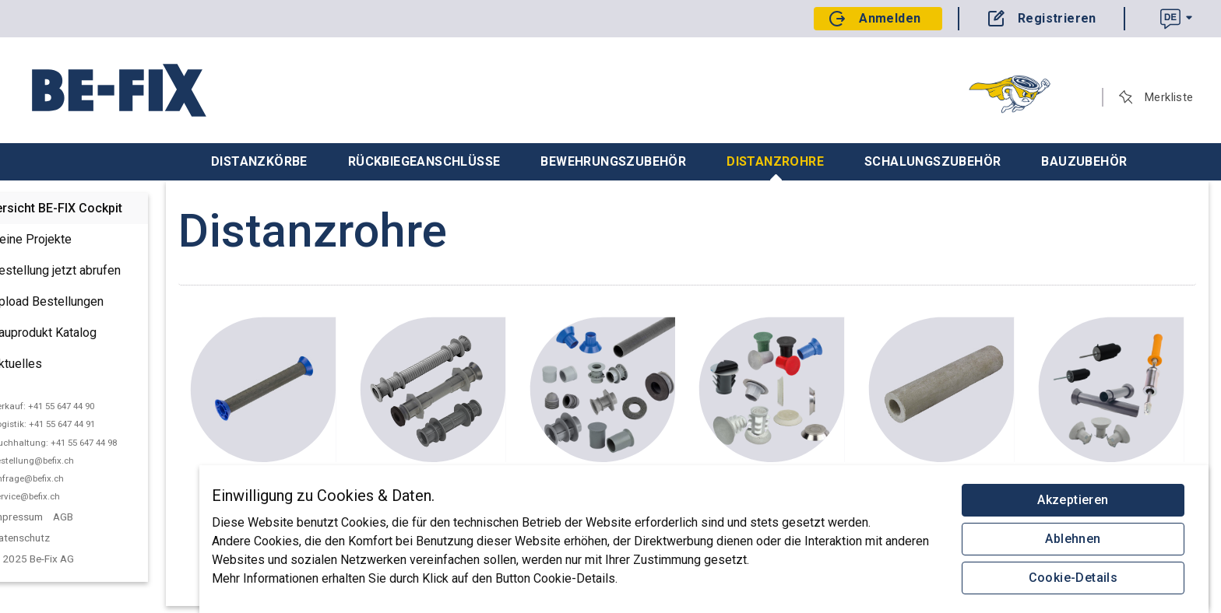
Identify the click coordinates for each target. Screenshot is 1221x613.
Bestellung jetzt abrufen (83, 271)
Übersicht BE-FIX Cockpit (90, 208)
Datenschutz (59, 537)
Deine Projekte (58, 240)
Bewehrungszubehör (613, 161)
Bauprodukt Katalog (70, 333)
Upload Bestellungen (74, 302)
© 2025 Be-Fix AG (72, 558)
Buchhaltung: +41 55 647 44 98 (93, 442)
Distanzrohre (775, 167)
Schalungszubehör (932, 161)
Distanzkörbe (259, 161)
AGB (102, 516)
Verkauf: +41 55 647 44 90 (81, 406)
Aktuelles (43, 364)
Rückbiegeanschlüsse (424, 161)
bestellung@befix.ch (71, 460)
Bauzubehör (1084, 161)
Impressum (56, 516)
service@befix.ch (64, 496)
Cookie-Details (1073, 577)
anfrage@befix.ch (66, 478)
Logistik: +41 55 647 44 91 (82, 424)
